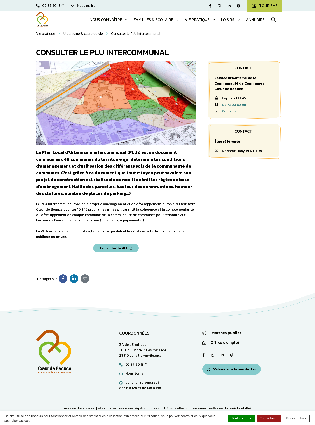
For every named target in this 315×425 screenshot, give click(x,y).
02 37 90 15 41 (133, 364)
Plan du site (107, 408)
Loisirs (230, 19)
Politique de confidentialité (230, 408)
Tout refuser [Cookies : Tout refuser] (268, 418)
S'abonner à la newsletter (231, 369)
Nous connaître (109, 19)
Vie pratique (200, 19)
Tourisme (264, 6)
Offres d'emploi (220, 342)
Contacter (230, 111)
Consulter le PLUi (116, 248)
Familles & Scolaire (156, 19)
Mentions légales (132, 408)
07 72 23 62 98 (234, 104)
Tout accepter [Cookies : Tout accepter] (241, 418)
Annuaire (255, 19)
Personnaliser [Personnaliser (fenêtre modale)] (296, 418)
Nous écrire (131, 373)
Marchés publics (221, 333)
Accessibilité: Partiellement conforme (177, 408)
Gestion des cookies (79, 408)
